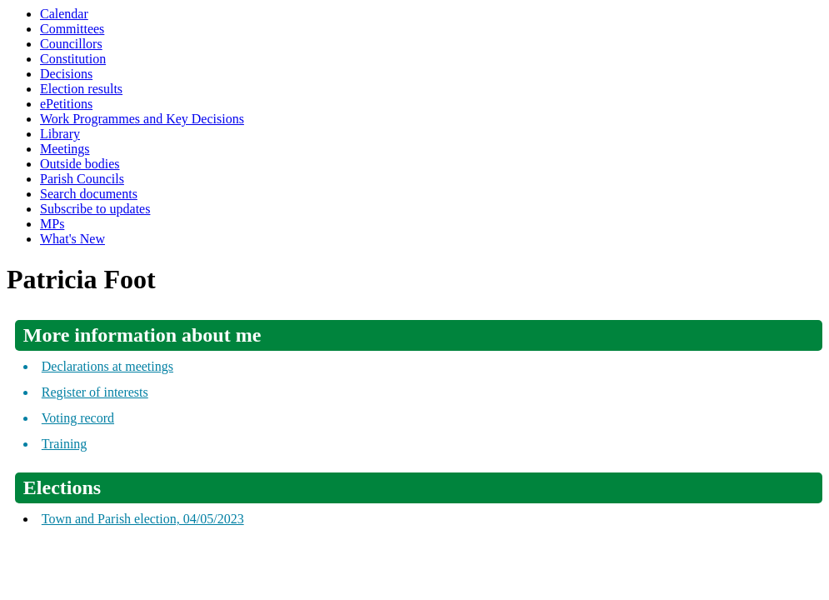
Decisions (66, 74)
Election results (81, 89)
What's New (72, 239)
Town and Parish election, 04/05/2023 (143, 519)
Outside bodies (80, 164)
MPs (52, 224)
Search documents (88, 194)
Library (60, 134)
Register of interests (95, 392)
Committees (72, 29)
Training (64, 444)
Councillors (71, 44)
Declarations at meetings (107, 366)
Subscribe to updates (95, 209)
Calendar (64, 14)
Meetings (65, 149)
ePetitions (66, 104)
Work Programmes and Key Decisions (142, 119)
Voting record (78, 418)
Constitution (73, 59)
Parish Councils (82, 179)
